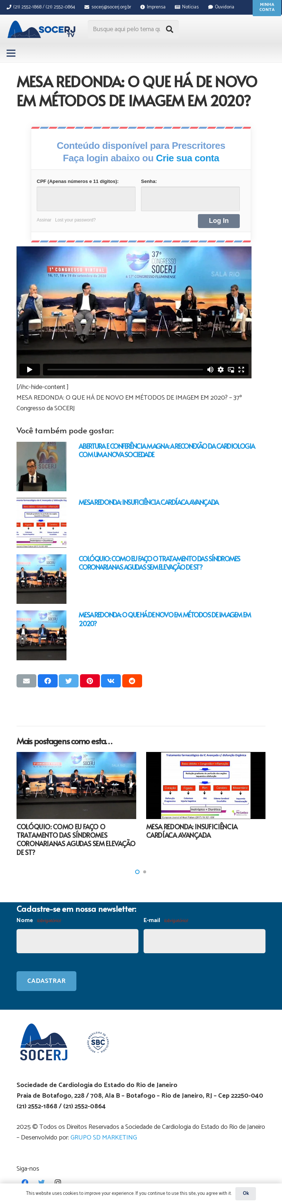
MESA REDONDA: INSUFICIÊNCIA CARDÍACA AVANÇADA (148, 502)
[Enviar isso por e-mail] (26, 680)
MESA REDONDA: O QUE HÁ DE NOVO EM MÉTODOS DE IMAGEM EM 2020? (164, 619)
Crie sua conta (187, 158)
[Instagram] (58, 1182)
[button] (137, 872)
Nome (39, 920)
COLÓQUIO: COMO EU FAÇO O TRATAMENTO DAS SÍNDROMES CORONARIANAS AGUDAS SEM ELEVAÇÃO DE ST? (159, 563)
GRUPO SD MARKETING (103, 1137)
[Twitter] (41, 1182)
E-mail (166, 920)
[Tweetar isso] (69, 680)
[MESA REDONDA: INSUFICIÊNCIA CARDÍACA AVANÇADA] (41, 523)
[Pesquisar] (169, 29)
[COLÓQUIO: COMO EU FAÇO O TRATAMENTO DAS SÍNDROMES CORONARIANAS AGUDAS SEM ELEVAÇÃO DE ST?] (41, 579)
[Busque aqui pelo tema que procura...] (133, 29)
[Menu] (11, 53)
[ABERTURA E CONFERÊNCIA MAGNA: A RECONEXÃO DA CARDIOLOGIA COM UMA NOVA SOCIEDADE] (41, 467)
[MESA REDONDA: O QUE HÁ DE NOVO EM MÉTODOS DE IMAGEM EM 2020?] (41, 635)
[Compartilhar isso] (48, 680)
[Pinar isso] (90, 680)
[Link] (42, 29)
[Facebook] (25, 1182)
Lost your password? (75, 220)
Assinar (44, 220)
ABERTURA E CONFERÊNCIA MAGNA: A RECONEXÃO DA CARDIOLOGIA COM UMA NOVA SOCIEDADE (166, 450)
